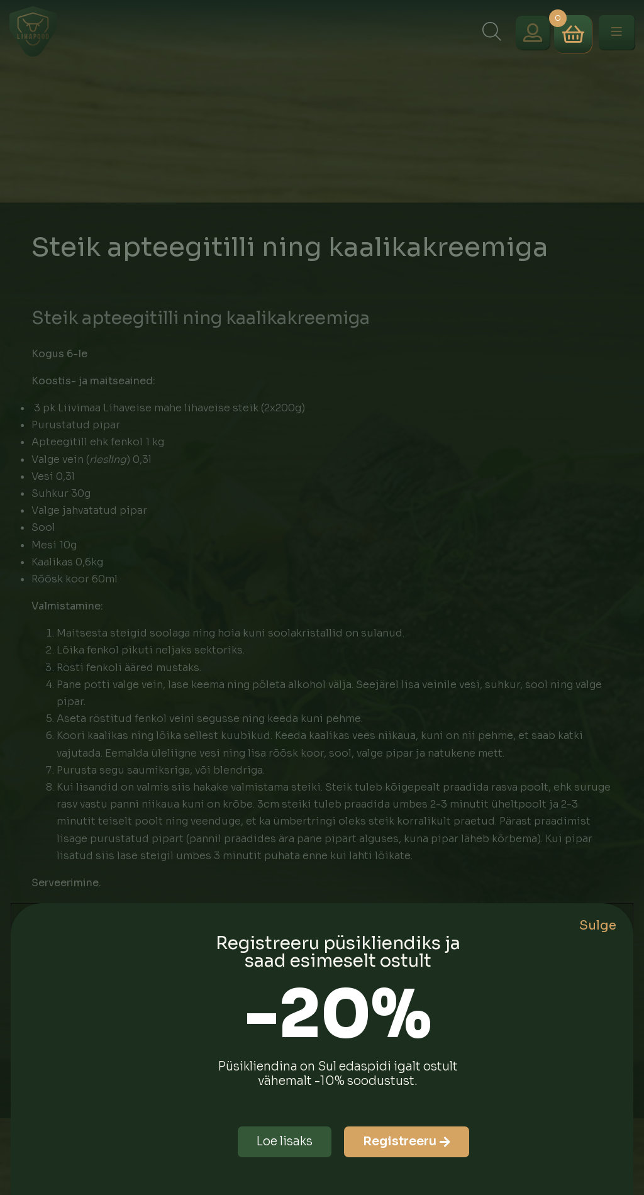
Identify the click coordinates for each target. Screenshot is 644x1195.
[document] (322, 597)
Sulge (597, 925)
